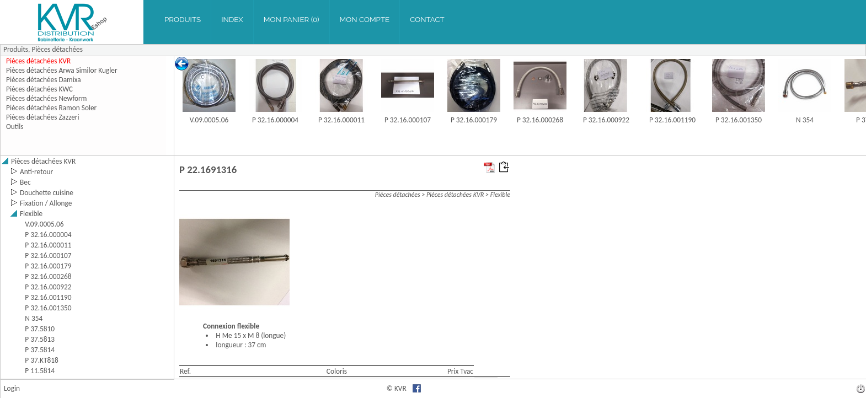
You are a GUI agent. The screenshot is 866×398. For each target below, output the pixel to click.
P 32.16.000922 (606, 120)
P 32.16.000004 (275, 120)
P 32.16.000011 (341, 120)
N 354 (805, 120)
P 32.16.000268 (540, 120)
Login (12, 388)
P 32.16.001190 (672, 120)
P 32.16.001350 (738, 120)
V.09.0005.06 (209, 120)
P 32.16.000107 (407, 120)
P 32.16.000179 (474, 120)
